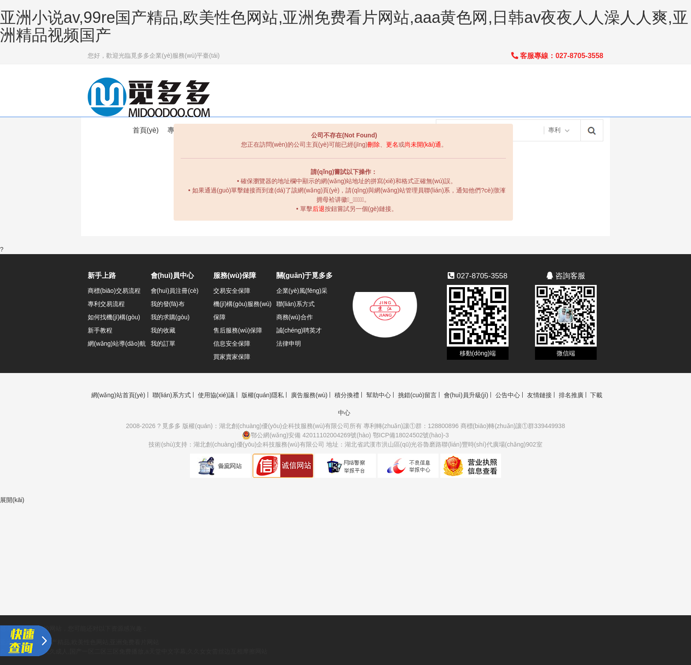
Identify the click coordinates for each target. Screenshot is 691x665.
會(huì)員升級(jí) (466, 395)
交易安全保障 (231, 290)
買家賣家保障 (231, 356)
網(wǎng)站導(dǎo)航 (117, 343)
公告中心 (507, 395)
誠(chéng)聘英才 (299, 330)
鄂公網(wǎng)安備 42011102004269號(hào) (306, 435)
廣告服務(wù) (309, 395)
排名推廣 (571, 395)
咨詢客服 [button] (565, 276)
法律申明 (288, 343)
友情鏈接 (539, 395)
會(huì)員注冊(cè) (175, 290)
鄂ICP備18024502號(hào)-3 (411, 435)
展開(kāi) (12, 499)
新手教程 (100, 330)
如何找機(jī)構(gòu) (114, 317)
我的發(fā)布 (168, 303)
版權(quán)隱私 (262, 395)
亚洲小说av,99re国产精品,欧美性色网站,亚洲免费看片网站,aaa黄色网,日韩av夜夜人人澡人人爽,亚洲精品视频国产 (344, 26)
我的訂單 (163, 343)
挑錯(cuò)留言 (417, 395)
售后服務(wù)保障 (237, 330)
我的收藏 (163, 330)
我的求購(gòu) (170, 317)
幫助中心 (378, 395)
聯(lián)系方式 (295, 303)
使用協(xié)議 (216, 395)
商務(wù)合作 (294, 317)
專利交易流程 (106, 303)
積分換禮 (346, 395)
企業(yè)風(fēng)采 (302, 290)
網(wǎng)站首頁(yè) (118, 395)
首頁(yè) (146, 130)
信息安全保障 (231, 343)
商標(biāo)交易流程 (114, 290)
